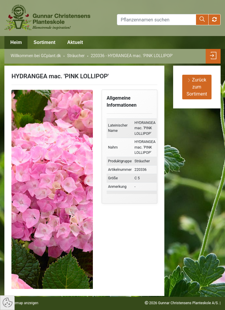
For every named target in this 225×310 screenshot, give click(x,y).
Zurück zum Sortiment (197, 87)
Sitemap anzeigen (23, 303)
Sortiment (44, 42)
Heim (16, 42)
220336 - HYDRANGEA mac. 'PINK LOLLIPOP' (132, 55)
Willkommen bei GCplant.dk (36, 55)
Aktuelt (75, 42)
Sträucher (76, 55)
